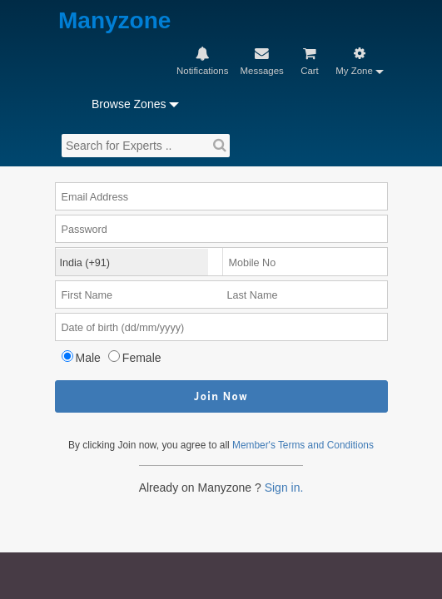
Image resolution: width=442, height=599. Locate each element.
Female (151, 271)
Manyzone (92, 20)
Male (94, 271)
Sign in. (288, 423)
